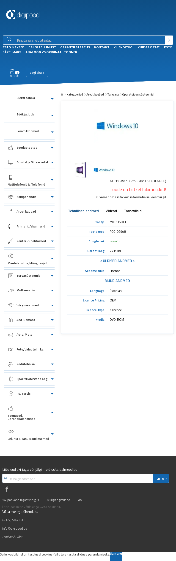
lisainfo (115, 241)
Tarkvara (113, 94)
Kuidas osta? (149, 47)
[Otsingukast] (90, 40)
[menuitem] (29, 99)
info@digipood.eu (14, 528)
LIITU (160, 478)
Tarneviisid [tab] (133, 211)
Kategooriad (75, 94)
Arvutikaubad (95, 94)
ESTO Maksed (14, 47)
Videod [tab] (111, 211)
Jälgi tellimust (42, 47)
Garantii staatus (75, 47)
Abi (80, 499)
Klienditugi (123, 47)
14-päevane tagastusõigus (20, 499)
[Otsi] (169, 40)
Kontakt (101, 47)
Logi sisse (37, 72)
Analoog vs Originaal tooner (51, 52)
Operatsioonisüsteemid (138, 94)
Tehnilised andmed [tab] (83, 211)
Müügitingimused (58, 499)
